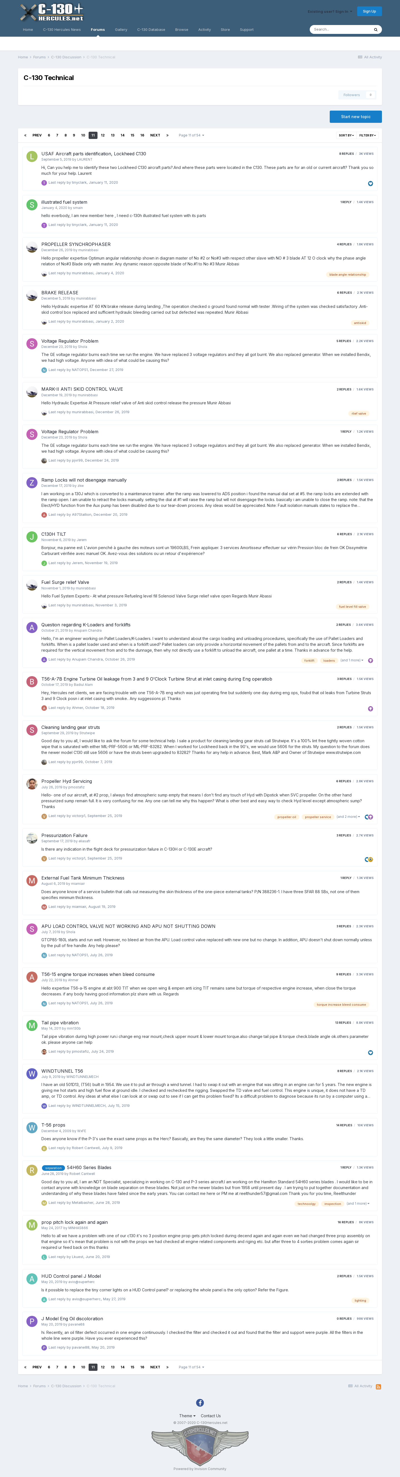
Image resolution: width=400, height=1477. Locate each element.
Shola (82, 347)
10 (83, 135)
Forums (98, 32)
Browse (181, 29)
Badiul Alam (83, 685)
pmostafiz (76, 787)
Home (28, 29)
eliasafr (84, 841)
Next (155, 135)
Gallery (121, 29)
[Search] (340, 29)
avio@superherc (81, 1282)
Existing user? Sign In (330, 11)
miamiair (78, 884)
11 (93, 135)
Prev (37, 135)
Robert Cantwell (86, 1147)
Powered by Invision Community (200, 1469)
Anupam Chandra (88, 630)
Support (247, 29)
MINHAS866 (78, 1228)
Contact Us (211, 1415)
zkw (81, 486)
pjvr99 (77, 460)
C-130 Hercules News (62, 29)
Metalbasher (82, 1202)
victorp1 (78, 815)
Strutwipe (87, 733)
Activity (204, 29)
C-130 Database (151, 29)
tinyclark (79, 182)
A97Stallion (81, 514)
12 (103, 135)
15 (132, 135)
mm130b (74, 1028)
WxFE (81, 1131)
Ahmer (77, 707)
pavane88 (76, 1324)
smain (78, 208)
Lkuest (77, 1256)
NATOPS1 (80, 369)
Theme (187, 1415)
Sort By (346, 135)
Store (225, 29)
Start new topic (356, 116)
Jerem (82, 540)
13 (112, 135)
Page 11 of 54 (191, 135)
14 (122, 135)
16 (142, 135)
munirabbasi (88, 250)
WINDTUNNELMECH (82, 1077)
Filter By (367, 135)
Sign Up (369, 11)
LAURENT (84, 159)
